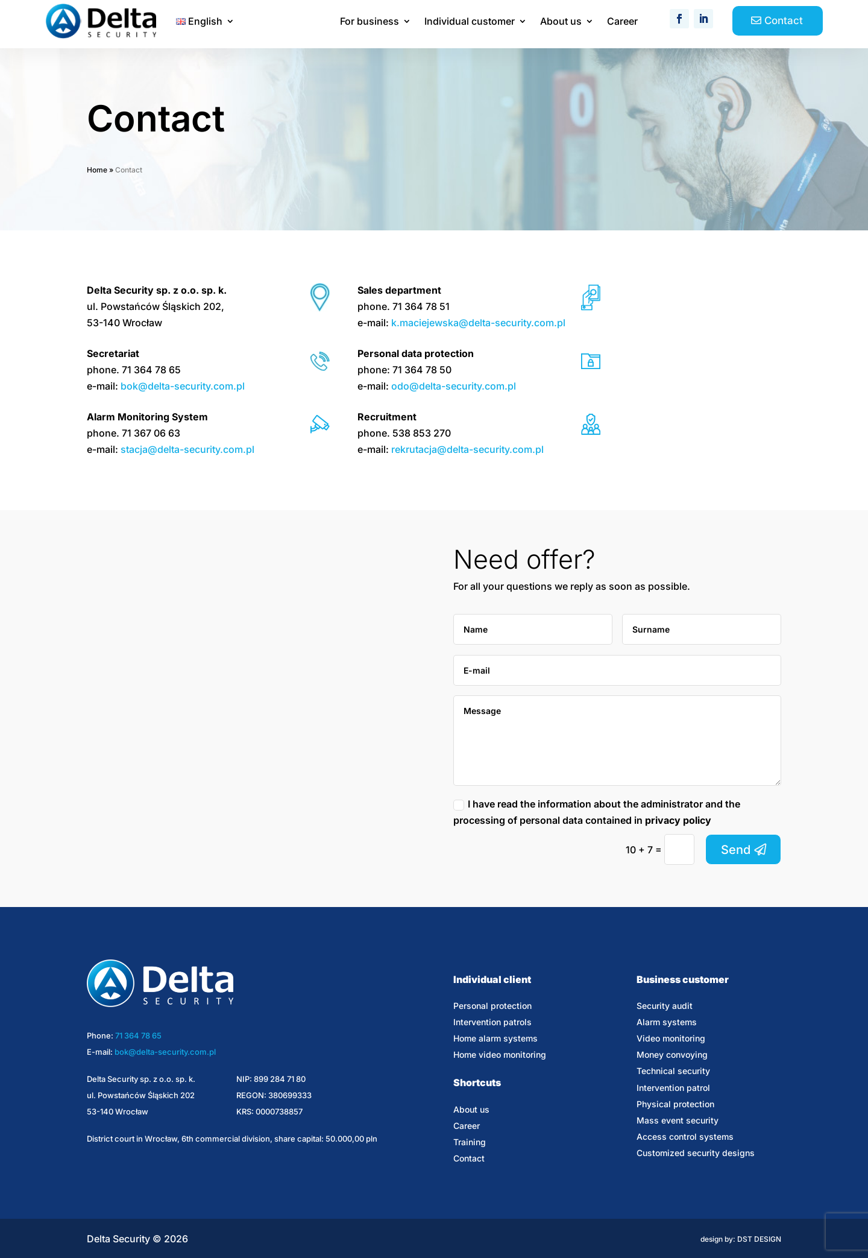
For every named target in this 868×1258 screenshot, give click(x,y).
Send (735, 849)
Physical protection (675, 1104)
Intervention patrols (492, 1022)
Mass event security (678, 1120)
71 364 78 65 (138, 1035)
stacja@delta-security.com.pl (187, 449)
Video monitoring (671, 1038)
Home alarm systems (495, 1038)
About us (561, 22)
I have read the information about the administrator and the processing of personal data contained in (596, 812)
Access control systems (685, 1136)
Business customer (683, 979)
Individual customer (469, 22)
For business (369, 22)
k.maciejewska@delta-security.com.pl (478, 323)
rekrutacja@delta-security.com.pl (467, 449)
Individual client (492, 979)
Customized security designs (696, 1153)
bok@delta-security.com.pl (183, 386)
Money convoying (672, 1054)
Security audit (665, 1005)
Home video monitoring (499, 1054)
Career (622, 22)
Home (97, 169)
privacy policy (678, 820)
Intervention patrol (673, 1088)
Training (469, 1142)
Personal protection (492, 1005)
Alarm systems (667, 1022)
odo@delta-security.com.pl (453, 386)
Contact (783, 20)
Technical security (673, 1071)
